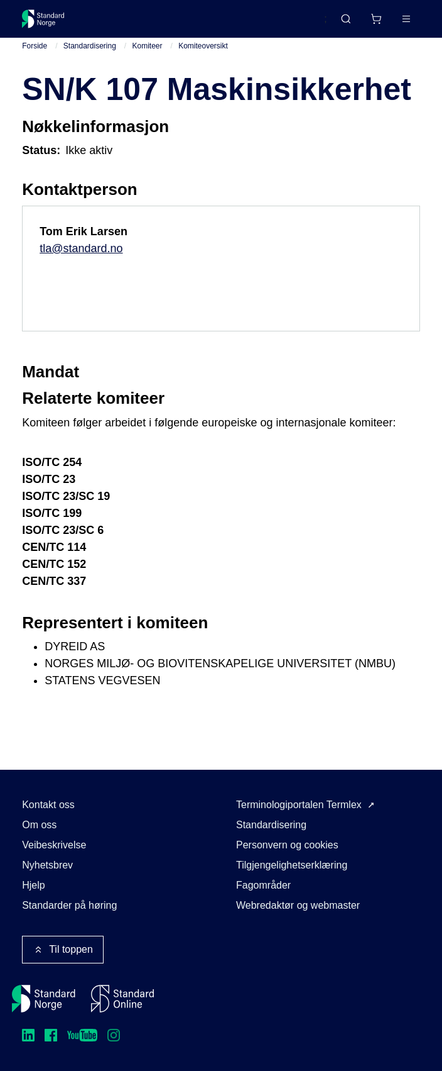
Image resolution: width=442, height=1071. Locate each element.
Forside (34, 46)
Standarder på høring (69, 905)
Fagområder (263, 885)
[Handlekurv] (376, 19)
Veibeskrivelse (54, 845)
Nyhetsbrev (47, 865)
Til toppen (63, 949)
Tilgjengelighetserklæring (291, 865)
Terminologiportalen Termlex (299, 804)
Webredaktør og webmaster (298, 905)
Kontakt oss (48, 804)
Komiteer (147, 46)
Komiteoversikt (203, 46)
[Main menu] (406, 19)
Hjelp (33, 885)
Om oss (39, 824)
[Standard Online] (122, 999)
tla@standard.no (81, 248)
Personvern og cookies (287, 845)
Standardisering (89, 46)
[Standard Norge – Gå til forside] (43, 19)
